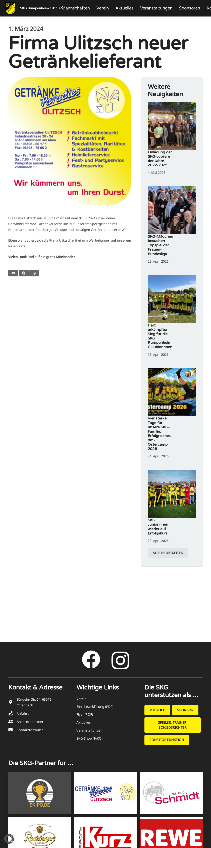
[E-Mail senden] (13, 273)
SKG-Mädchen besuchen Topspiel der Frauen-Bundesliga (160, 245)
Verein (81, 698)
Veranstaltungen (89, 730)
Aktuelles (83, 722)
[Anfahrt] (12, 713)
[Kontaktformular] (12, 730)
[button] (9, 839)
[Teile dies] (24, 273)
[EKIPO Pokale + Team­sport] (39, 793)
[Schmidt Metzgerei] (171, 793)
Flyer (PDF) (84, 714)
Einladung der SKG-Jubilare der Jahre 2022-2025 (160, 158)
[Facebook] (91, 659)
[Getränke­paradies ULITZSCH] (105, 793)
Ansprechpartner (30, 721)
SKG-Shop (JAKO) (89, 738)
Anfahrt (23, 713)
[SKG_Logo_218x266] (10, 8)
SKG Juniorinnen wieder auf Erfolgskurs (158, 526)
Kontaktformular (30, 730)
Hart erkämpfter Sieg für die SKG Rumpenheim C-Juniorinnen (160, 336)
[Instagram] (120, 660)
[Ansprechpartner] (12, 722)
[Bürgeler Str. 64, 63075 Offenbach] (12, 702)
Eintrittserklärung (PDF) (94, 706)
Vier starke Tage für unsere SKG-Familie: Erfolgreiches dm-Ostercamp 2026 (159, 433)
